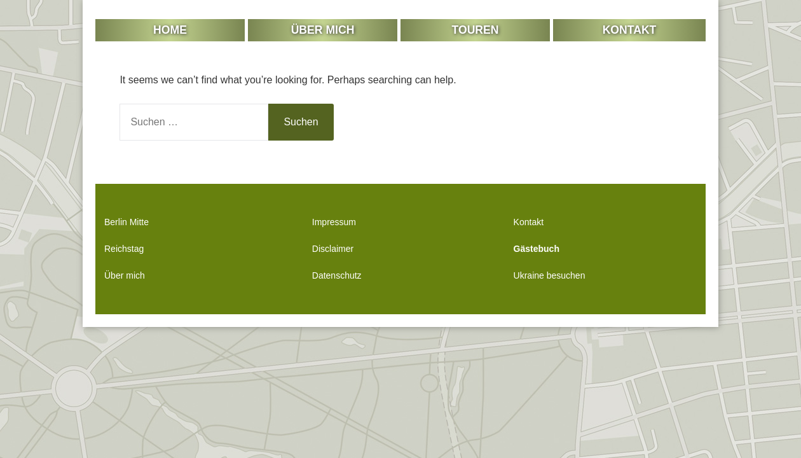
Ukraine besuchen (549, 275)
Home (170, 30)
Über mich (323, 30)
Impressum (334, 222)
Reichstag (124, 249)
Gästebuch (536, 249)
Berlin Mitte (126, 222)
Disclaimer (332, 249)
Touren (475, 30)
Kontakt (630, 30)
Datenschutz (337, 275)
